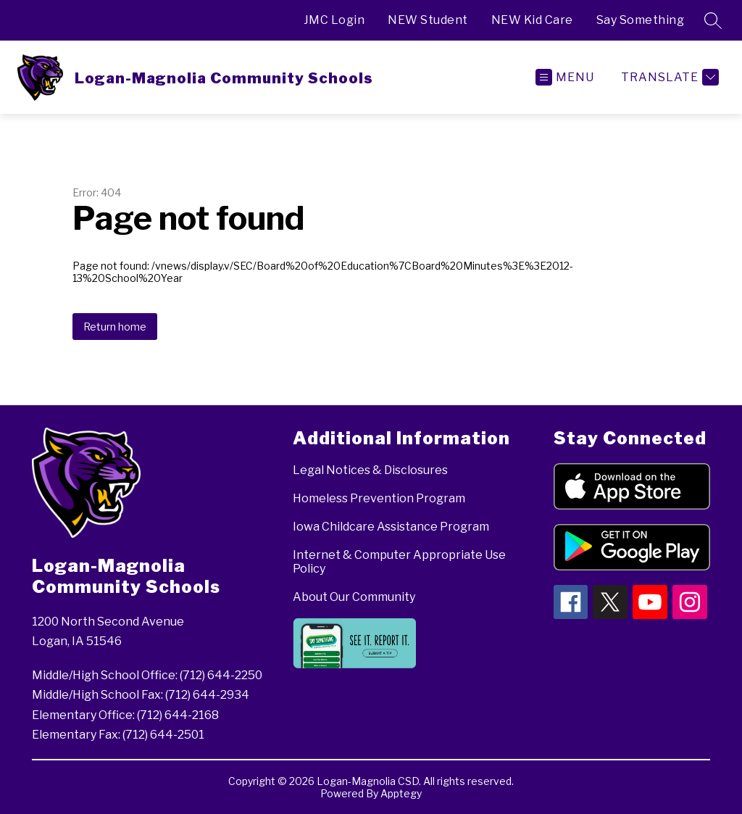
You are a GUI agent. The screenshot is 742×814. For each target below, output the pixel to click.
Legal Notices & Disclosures (370, 470)
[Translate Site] (668, 77)
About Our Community (354, 597)
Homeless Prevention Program (379, 498)
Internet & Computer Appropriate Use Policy (399, 562)
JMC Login (334, 20)
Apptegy (401, 793)
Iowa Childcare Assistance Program (391, 526)
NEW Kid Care (532, 20)
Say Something (640, 20)
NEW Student (428, 20)
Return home (114, 326)
